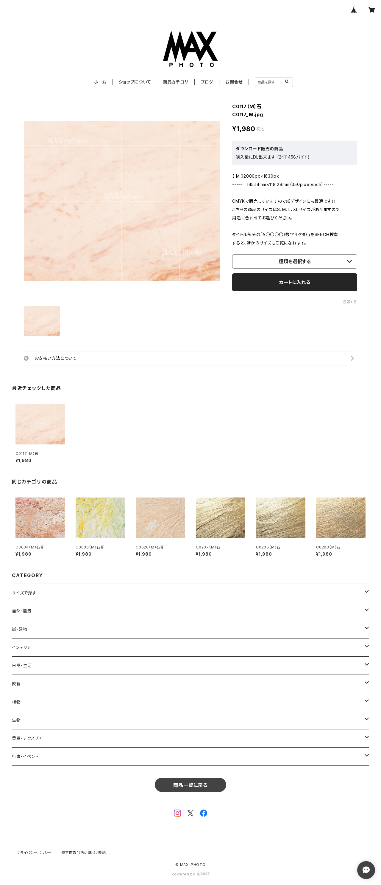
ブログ (207, 81)
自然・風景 (22, 610)
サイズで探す (24, 592)
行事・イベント (25, 756)
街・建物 (19, 629)
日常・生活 (22, 665)
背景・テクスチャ (27, 738)
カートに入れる (294, 282)
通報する (350, 302)
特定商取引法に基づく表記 (83, 852)
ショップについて (135, 81)
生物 (16, 720)
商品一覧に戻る (190, 785)
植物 (16, 701)
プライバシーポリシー (34, 852)
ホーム (100, 81)
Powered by (190, 874)
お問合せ (234, 81)
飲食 (16, 683)
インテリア (21, 647)
